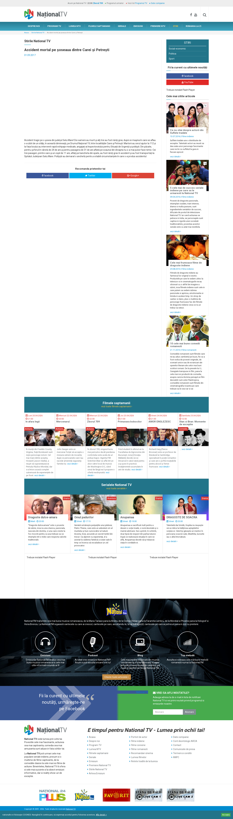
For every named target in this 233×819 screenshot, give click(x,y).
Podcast (93, 655)
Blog (140, 655)
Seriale (92, 757)
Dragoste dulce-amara (42, 517)
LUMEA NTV (75, 26)
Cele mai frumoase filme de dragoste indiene (186, 264)
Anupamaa (127, 517)
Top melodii (187, 655)
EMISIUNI (138, 26)
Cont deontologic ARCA (185, 741)
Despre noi (94, 741)
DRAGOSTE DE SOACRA (181, 517)
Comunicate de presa (184, 749)
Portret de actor (139, 737)
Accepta (226, 815)
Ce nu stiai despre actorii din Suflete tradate (187, 131)
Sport (171, 58)
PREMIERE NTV (157, 26)
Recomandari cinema (142, 753)
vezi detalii (175, 156)
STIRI (175, 26)
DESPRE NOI (34, 26)
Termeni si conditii (182, 753)
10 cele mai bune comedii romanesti (185, 345)
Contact (177, 745)
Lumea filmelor (138, 757)
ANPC (176, 757)
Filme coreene (138, 745)
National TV (142, 692)
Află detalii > (101, 815)
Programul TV (141, 3)
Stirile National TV (37, 32)
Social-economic (177, 48)
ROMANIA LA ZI (193, 26)
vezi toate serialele (116, 488)
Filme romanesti (189, 350)
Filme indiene (188, 136)
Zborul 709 (98, 3)
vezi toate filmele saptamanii (116, 406)
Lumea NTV (95, 749)
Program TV (95, 745)
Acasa (26, 32)
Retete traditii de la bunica (144, 761)
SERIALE (122, 26)
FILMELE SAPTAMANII (99, 26)
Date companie (158, 3)
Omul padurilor (84, 517)
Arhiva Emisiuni (97, 773)
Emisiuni (45, 655)
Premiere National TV (100, 765)
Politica (172, 53)
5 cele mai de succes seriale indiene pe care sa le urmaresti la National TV (186, 190)
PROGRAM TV (54, 26)
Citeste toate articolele (116, 677)
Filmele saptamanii (98, 753)
